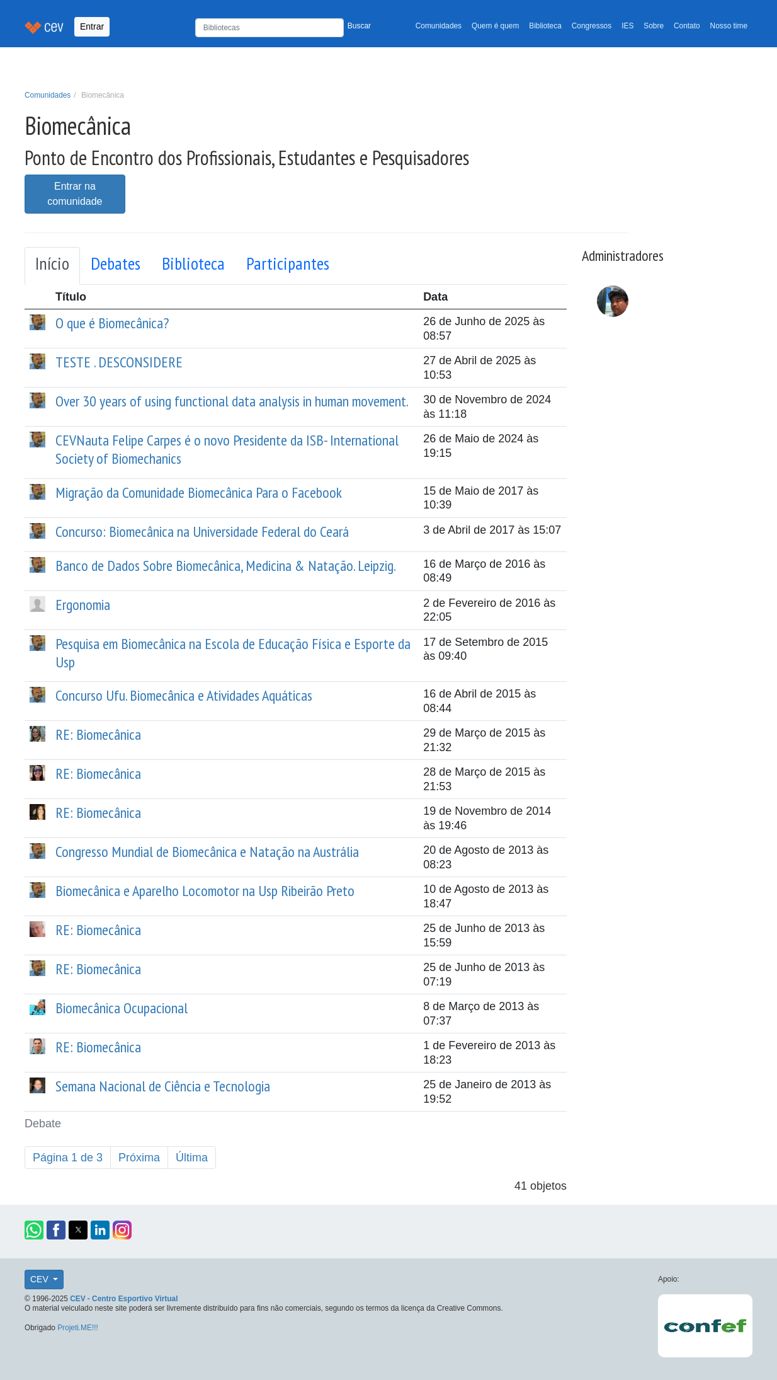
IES (627, 25)
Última (192, 1157)
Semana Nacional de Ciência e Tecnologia (162, 1086)
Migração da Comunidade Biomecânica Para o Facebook (198, 492)
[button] (34, 1230)
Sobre (654, 25)
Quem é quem (495, 25)
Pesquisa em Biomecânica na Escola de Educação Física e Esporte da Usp (233, 653)
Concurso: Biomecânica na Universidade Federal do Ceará (202, 531)
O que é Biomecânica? (112, 323)
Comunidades (439, 25)
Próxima (139, 1157)
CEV (40, 1279)
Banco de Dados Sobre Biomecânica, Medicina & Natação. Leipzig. (225, 565)
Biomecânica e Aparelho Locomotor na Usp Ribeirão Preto (204, 890)
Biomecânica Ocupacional (121, 1008)
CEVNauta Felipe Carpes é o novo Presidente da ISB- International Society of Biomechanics (227, 449)
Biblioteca (545, 25)
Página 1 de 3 (68, 1157)
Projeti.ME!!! (77, 1327)
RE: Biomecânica (98, 734)
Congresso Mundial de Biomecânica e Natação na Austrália (207, 851)
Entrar (92, 26)
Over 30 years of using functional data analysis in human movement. (232, 401)
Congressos (591, 25)
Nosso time (728, 25)
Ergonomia (82, 604)
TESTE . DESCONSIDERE (119, 362)
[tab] (52, 266)
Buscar (359, 25)
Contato (687, 25)
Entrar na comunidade (74, 194)
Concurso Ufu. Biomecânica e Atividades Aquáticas (183, 695)
